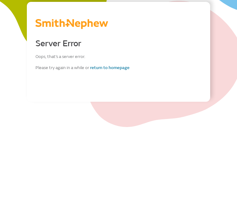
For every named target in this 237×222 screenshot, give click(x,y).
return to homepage (110, 67)
